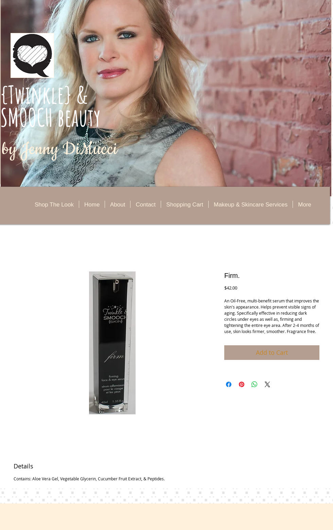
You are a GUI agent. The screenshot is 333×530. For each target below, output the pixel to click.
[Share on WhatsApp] (254, 384)
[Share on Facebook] (229, 384)
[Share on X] (267, 384)
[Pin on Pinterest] (242, 384)
